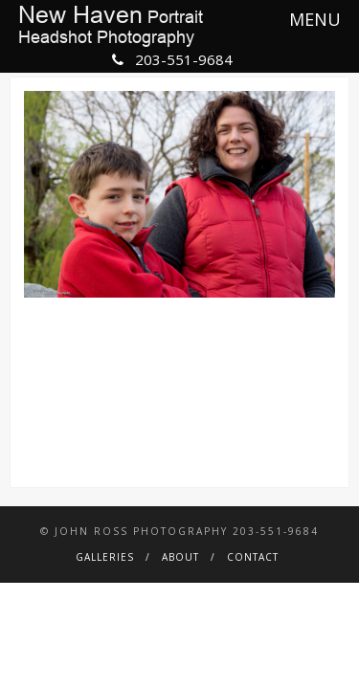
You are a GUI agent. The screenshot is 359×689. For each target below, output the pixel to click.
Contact (253, 557)
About (180, 557)
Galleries (105, 557)
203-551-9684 (172, 59)
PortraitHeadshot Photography (110, 26)
